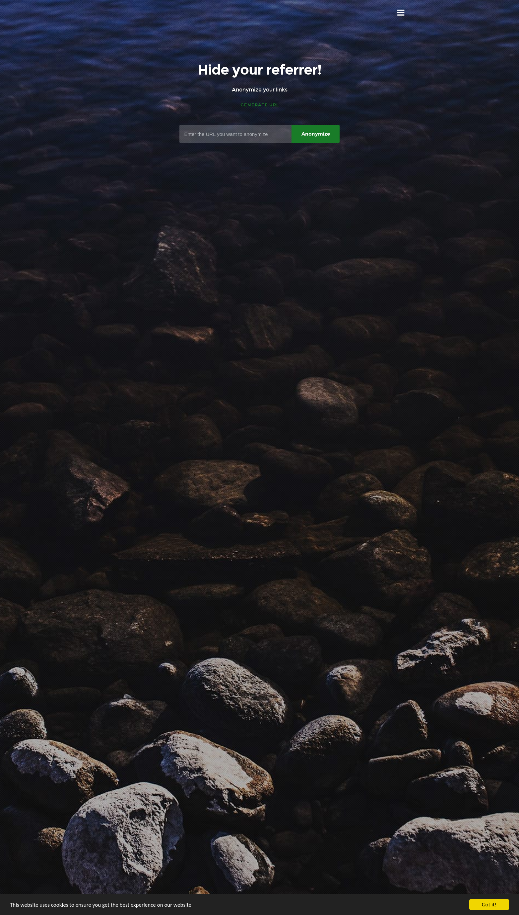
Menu (401, 13)
